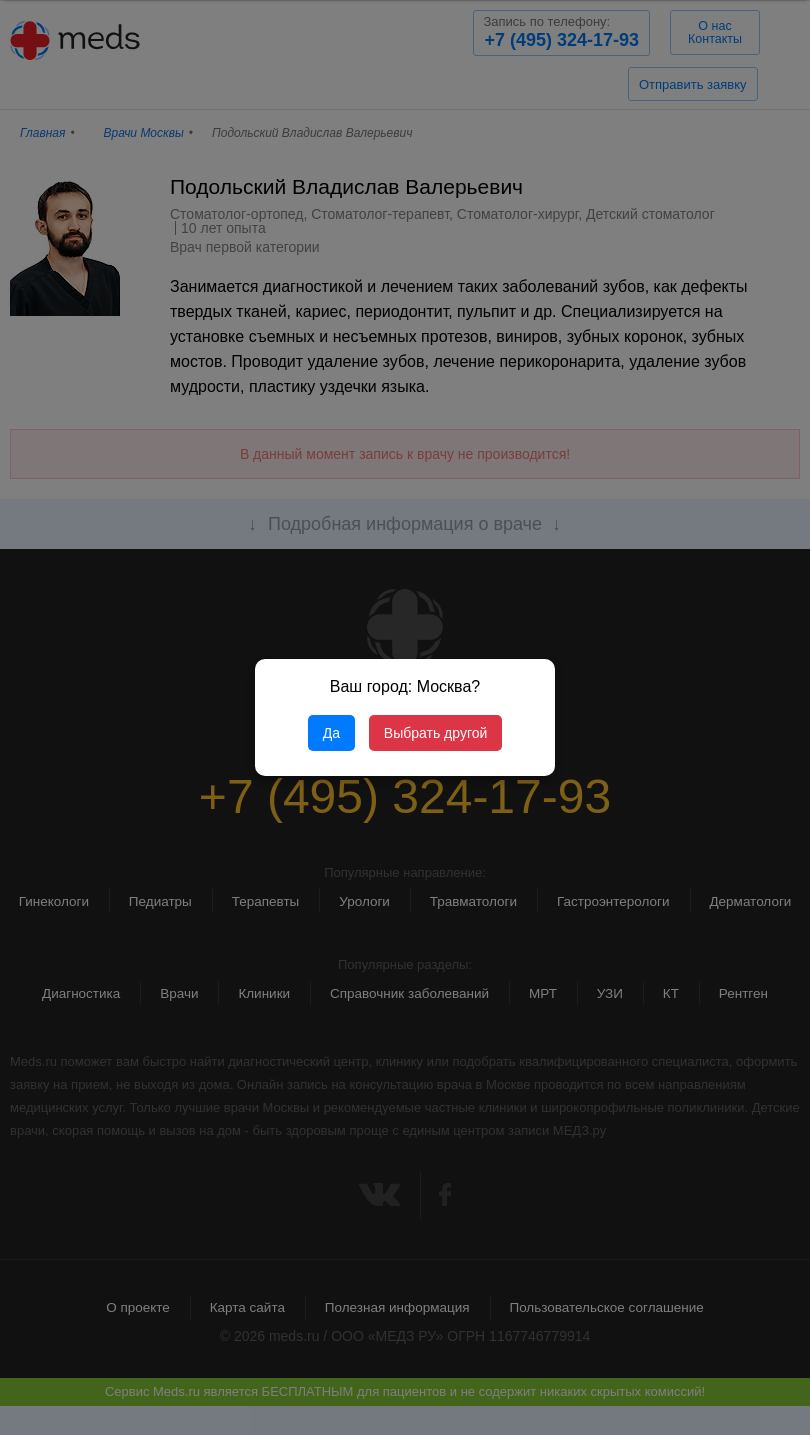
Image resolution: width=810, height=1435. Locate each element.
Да (331, 733)
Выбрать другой (435, 733)
